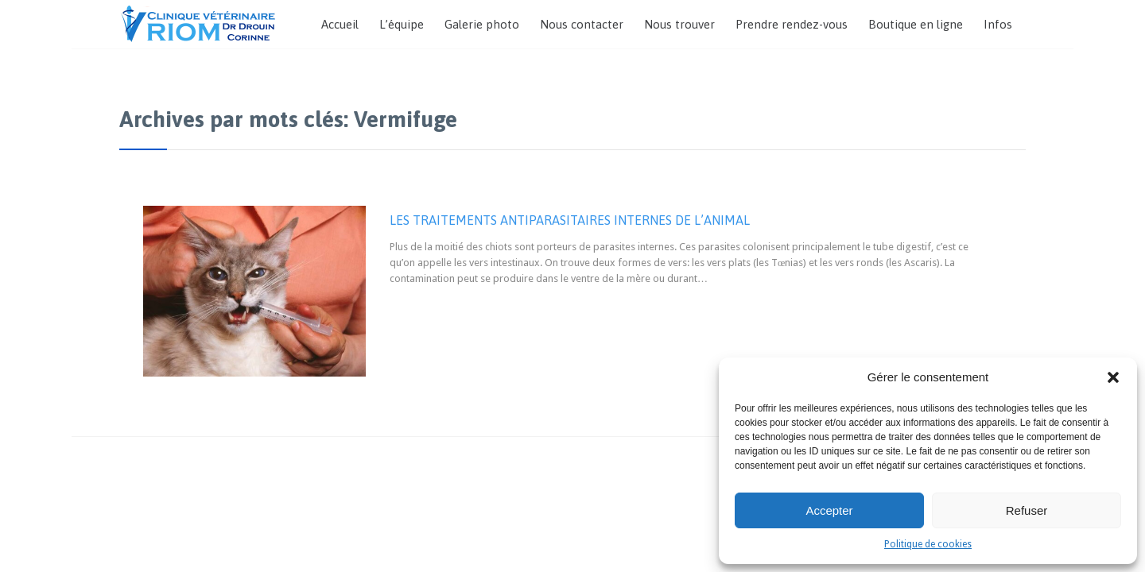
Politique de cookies (928, 544)
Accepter (828, 510)
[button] (1113, 377)
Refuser (1027, 510)
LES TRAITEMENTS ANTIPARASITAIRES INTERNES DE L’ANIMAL (570, 220)
